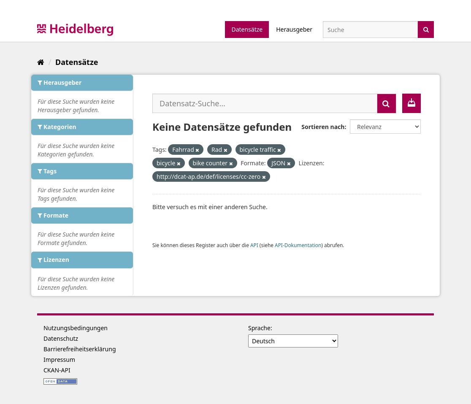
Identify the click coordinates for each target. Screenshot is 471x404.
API (254, 245)
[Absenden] (426, 28)
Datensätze (247, 29)
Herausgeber (294, 29)
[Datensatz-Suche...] (264, 103)
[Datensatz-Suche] (370, 29)
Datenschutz (60, 338)
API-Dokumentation (298, 245)
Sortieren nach (322, 127)
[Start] (40, 62)
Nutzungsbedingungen (75, 328)
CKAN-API (56, 370)
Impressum (59, 360)
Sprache (259, 328)
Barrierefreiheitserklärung (79, 349)
